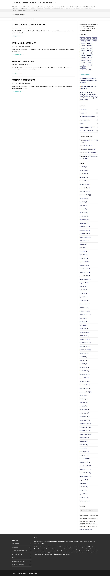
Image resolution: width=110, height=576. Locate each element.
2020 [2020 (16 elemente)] (83, 60)
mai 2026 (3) (83, 167)
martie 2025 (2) (84, 216)
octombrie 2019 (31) (85, 430)
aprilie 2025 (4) (84, 212)
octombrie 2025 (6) (85, 191)
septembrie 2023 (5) (85, 279)
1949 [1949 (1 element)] (89, 38)
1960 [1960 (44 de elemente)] (83, 50)
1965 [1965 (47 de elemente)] (89, 55)
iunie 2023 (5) (83, 290)
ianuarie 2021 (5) (84, 378)
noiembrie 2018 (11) (85, 469)
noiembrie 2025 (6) (85, 188)
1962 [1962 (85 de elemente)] (83, 53)
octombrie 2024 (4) (85, 233)
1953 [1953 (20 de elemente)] (95, 40)
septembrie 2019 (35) (85, 434)
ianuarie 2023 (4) (84, 307)
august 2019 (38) (84, 437)
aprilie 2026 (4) (84, 170)
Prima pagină (15, 18)
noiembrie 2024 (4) (85, 230)
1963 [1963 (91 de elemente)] (89, 53)
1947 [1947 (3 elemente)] (83, 38)
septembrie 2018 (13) (85, 476)
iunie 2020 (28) (84, 402)
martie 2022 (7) (84, 328)
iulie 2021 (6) (83, 357)
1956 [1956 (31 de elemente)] (83, 45)
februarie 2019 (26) (85, 459)
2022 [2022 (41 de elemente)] (83, 62)
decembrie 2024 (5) (85, 226)
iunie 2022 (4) (83, 318)
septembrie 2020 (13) (85, 392)
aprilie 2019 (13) (84, 452)
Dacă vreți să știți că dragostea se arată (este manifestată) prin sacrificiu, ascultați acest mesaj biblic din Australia (88, 96)
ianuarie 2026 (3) (84, 181)
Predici (81, 123)
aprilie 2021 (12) (84, 367)
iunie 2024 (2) (83, 247)
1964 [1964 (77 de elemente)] (83, 55)
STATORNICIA (88, 145)
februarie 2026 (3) (85, 177)
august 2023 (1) (84, 283)
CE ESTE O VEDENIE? (90, 149)
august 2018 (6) (84, 480)
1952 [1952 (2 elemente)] (89, 40)
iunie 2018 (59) (84, 487)
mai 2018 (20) (83, 490)
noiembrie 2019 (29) (85, 427)
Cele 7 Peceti (83, 109)
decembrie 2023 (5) (85, 269)
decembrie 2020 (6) (85, 381)
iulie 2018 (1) (83, 483)
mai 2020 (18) (83, 406)
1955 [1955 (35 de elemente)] (89, 43)
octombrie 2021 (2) (85, 346)
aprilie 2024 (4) (84, 255)
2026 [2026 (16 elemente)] (83, 67)
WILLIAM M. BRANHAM (86, 130)
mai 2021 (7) (83, 364)
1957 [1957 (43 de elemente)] (89, 45)
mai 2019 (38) (83, 448)
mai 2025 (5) (83, 209)
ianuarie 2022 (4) (84, 335)
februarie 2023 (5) (85, 304)
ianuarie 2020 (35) (85, 420)
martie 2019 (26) (84, 455)
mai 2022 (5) (83, 321)
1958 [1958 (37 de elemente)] (83, 48)
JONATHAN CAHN (85, 120)
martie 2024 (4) (84, 258)
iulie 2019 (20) (84, 441)
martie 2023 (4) (84, 300)
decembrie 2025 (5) (85, 184)
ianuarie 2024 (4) (84, 265)
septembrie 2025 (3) (85, 195)
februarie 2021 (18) (85, 374)
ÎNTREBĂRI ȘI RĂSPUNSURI (87, 116)
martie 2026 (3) (84, 174)
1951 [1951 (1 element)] (83, 40)
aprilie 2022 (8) (84, 325)
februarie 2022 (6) (85, 332)
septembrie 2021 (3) (85, 350)
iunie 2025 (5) (83, 205)
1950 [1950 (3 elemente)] (95, 38)
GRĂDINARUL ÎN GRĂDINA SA (24, 43)
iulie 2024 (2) (83, 244)
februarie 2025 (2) (85, 219)
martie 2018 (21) (84, 497)
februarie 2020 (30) (85, 416)
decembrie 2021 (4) (85, 339)
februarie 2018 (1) (85, 501)
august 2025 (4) (84, 198)
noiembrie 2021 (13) (85, 342)
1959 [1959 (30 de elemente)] (89, 48)
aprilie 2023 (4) (84, 297)
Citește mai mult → (18, 36)
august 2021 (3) (84, 353)
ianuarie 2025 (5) (84, 223)
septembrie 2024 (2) (85, 237)
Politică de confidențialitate (86, 529)
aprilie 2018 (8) (84, 494)
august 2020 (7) (84, 395)
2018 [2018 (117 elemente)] (83, 57)
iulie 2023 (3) (83, 286)
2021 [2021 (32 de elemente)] (89, 60)
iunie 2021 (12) (84, 360)
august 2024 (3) (84, 240)
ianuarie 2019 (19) (85, 462)
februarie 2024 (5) (85, 262)
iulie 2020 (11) (84, 399)
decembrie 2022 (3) (85, 311)
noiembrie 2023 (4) (85, 272)
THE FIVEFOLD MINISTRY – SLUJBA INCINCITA (34, 3)
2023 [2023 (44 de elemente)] (89, 62)
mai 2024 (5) (83, 251)
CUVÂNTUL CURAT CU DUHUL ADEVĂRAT (29, 25)
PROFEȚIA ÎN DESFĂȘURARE (23, 80)
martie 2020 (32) (84, 413)
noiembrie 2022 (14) (85, 314)
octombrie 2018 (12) (85, 473)
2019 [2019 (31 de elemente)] (90, 57)
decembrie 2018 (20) (85, 466)
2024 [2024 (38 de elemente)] (83, 65)
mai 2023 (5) (83, 293)
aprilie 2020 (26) (84, 409)
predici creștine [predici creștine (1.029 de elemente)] (86, 69)
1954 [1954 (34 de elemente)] (83, 43)
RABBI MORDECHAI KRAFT (87, 127)
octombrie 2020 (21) (85, 388)
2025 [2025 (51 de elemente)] (89, 65)
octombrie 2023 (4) (85, 276)
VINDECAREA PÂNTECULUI (23, 62)
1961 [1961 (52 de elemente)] (89, 50)
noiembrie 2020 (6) (85, 385)
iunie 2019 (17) (84, 444)
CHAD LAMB (14, 27)
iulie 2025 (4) (83, 202)
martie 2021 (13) (84, 371)
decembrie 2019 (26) (85, 423)
